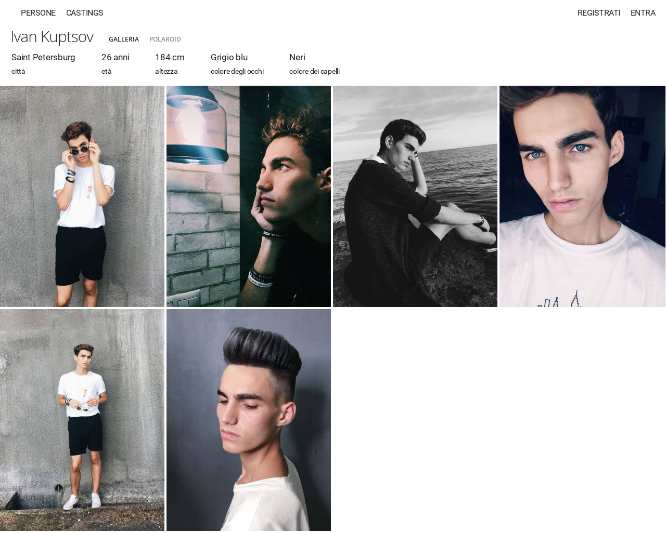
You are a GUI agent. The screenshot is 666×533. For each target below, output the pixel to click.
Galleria (124, 39)
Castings (85, 13)
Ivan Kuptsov (51, 36)
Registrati (599, 13)
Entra (643, 13)
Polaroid (165, 39)
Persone (38, 13)
